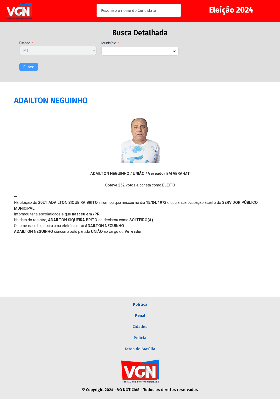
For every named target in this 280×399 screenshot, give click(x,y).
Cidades (140, 326)
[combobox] (139, 10)
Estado (26, 43)
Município (110, 43)
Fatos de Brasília (140, 349)
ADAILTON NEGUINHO (51, 100)
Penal (140, 315)
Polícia (140, 337)
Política (140, 304)
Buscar (28, 67)
